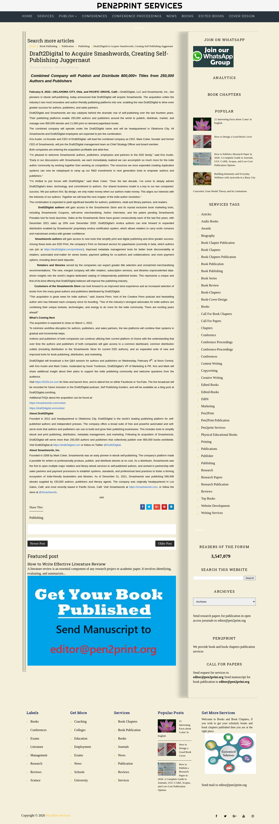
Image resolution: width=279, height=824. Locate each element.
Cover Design (242, 16)
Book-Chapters (211, 292)
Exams (35, 738)
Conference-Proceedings (217, 349)
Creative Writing (212, 377)
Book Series (209, 278)
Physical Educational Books (219, 434)
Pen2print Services (213, 427)
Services (45, 16)
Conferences (94, 16)
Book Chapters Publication (218, 257)
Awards (206, 228)
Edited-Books (210, 392)
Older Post (165, 543)
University (81, 780)
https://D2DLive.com (47, 381)
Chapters (207, 328)
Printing (206, 441)
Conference (208, 335)
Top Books (208, 498)
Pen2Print (207, 413)
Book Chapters (211, 250)
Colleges (79, 730)
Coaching (80, 721)
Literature (37, 746)
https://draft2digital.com (66, 444)
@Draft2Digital (112, 444)
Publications (209, 448)
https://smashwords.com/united (47, 402)
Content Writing (211, 363)
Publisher (207, 456)
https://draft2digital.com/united (46, 408)
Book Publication (212, 264)
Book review (210, 285)
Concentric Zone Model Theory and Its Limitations (220, 191)
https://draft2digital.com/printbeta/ (63, 249)
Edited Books (211, 16)
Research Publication (215, 484)
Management (39, 755)
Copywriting (209, 370)
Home (27, 16)
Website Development (215, 505)
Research (207, 470)
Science (36, 780)
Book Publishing (48, 46)
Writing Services (212, 513)
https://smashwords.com (143, 486)
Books (188, 16)
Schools (79, 772)
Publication (68, 46)
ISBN (204, 399)
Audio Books (209, 221)
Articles (206, 214)
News (171, 16)
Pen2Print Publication (215, 420)
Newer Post (37, 543)
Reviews (206, 491)
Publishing (84, 46)
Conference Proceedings (137, 16)
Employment (82, 746)
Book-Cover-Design (214, 299)
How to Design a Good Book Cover (233, 136)
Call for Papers (211, 321)
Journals (123, 746)
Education (80, 738)
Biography (208, 235)
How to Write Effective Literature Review (66, 563)
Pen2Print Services (139, 6)
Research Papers (211, 477)
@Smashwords (48, 492)
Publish (66, 16)
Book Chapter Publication (218, 242)
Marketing (208, 406)
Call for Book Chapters (216, 314)
